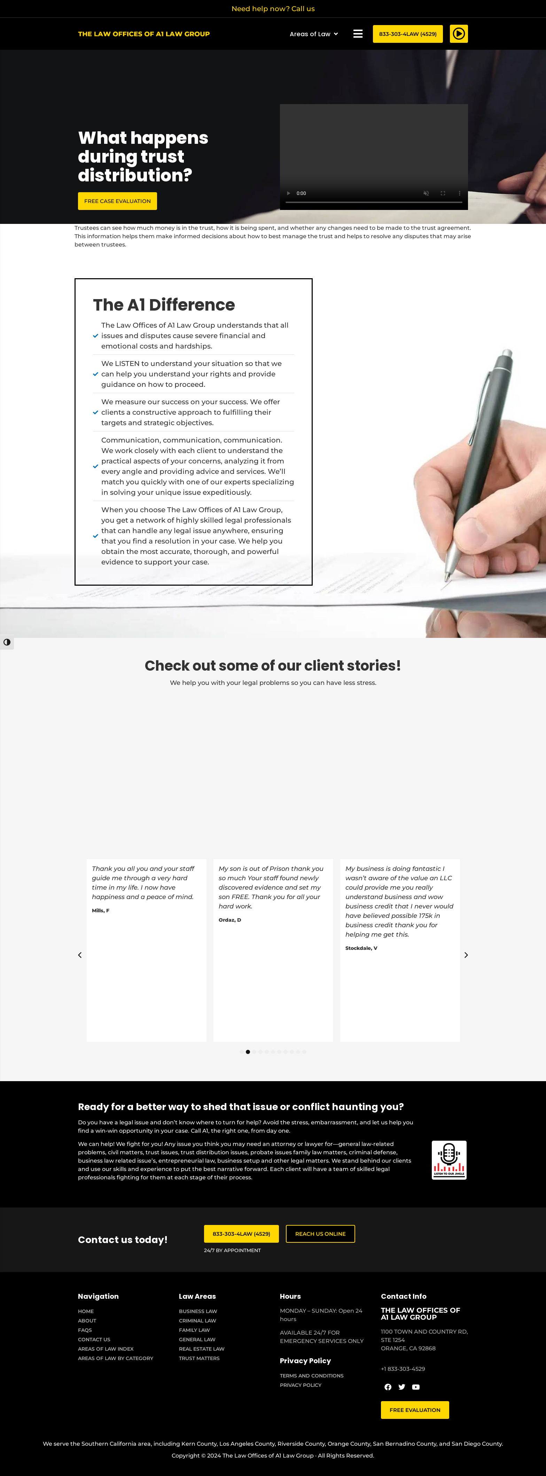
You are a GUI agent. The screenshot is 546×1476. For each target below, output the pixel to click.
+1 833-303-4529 (403, 1369)
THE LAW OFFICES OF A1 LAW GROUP (420, 1313)
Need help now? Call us (273, 9)
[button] (358, 33)
